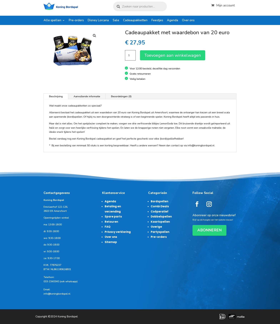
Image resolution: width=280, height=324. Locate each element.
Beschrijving (56, 96)
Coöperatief (159, 211)
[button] (94, 35)
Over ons (188, 20)
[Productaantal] (130, 55)
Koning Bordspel (68, 316)
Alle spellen (52, 20)
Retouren (111, 222)
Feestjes (157, 20)
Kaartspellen (160, 222)
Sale (116, 20)
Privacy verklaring (118, 232)
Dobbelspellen (161, 216)
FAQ (107, 227)
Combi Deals (160, 206)
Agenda (172, 20)
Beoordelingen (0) (121, 96)
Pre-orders (76, 20)
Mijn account (225, 5)
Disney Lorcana (98, 20)
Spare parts (113, 216)
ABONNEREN (209, 230)
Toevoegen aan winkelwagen (172, 55)
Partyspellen (160, 232)
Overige (156, 227)
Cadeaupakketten (135, 20)
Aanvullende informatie (87, 96)
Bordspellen (159, 201)
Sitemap (111, 242)
